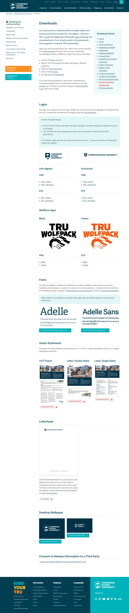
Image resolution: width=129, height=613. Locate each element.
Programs (43, 8)
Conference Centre (79, 596)
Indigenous (98, 8)
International (109, 8)
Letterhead (103, 50)
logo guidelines (90, 112)
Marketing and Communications (23, 13)
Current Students (70, 8)
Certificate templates (107, 76)
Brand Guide (11, 42)
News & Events (75, 2)
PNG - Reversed (47, 185)
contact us (43, 86)
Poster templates (106, 65)
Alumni (35, 599)
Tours (75, 602)
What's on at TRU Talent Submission (15, 53)
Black (43, 262)
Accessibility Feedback (21, 608)
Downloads (10, 31)
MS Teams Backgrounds (108, 79)
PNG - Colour (46, 182)
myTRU (46, 2)
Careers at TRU (78, 587)
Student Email (57, 596)
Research (120, 8)
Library (60, 2)
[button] (121, 2)
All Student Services (59, 605)
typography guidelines (110, 291)
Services (12, 77)
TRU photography (106, 88)
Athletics (85, 2)
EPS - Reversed (47, 201)
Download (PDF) (47, 407)
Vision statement (106, 45)
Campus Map (77, 605)
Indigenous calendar (107, 47)
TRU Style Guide (55, 69)
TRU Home (9, 13)
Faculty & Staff (37, 596)
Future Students (55, 8)
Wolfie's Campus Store (60, 593)
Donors (35, 602)
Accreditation (18, 602)
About (102, 2)
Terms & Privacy (19, 596)
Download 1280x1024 (49, 541)
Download (45, 499)
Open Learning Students (40, 593)
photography (59, 75)
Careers (66, 2)
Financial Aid (57, 587)
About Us (10, 58)
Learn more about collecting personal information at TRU (63, 562)
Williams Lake (94, 2)
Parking (75, 593)
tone (86, 37)
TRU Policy (17, 605)
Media (35, 605)
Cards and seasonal (107, 73)
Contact (108, 2)
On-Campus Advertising (15, 49)
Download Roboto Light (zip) (94, 330)
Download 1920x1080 (76, 535)
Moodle (53, 2)
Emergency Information (21, 599)
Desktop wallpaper (106, 53)
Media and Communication (17, 38)
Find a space (77, 599)
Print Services (51, 493)
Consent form (104, 56)
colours (55, 72)
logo (53, 60)
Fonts (101, 42)
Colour (43, 265)
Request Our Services (15, 27)
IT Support (56, 602)
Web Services (11, 45)
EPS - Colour (46, 198)
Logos (101, 39)
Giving (115, 2)
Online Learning (85, 8)
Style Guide (10, 35)
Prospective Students (40, 590)
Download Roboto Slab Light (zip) (54, 330)
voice (77, 37)
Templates (11, 69)
